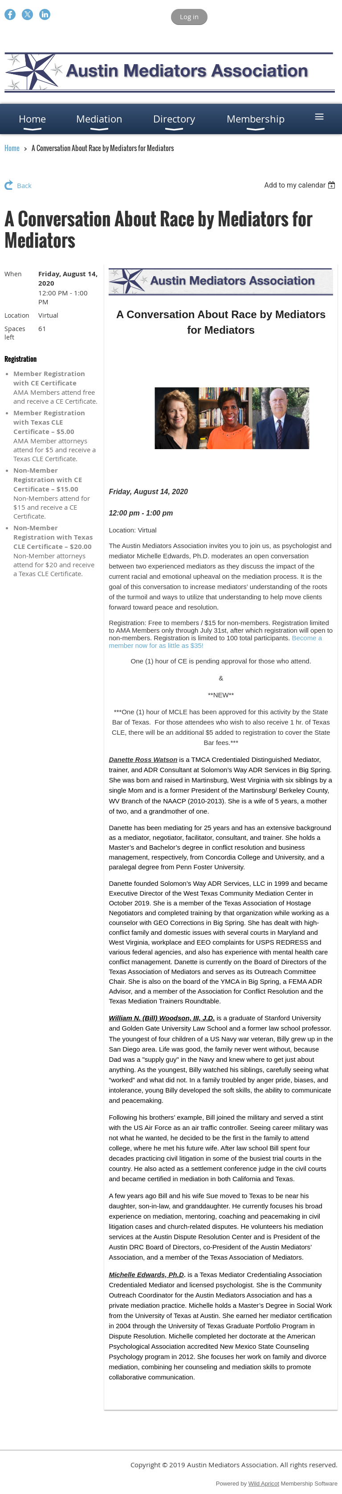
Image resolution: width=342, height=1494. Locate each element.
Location (16, 315)
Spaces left (14, 332)
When (13, 274)
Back (24, 185)
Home (12, 148)
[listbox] (301, 185)
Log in (189, 16)
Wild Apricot (263, 1483)
